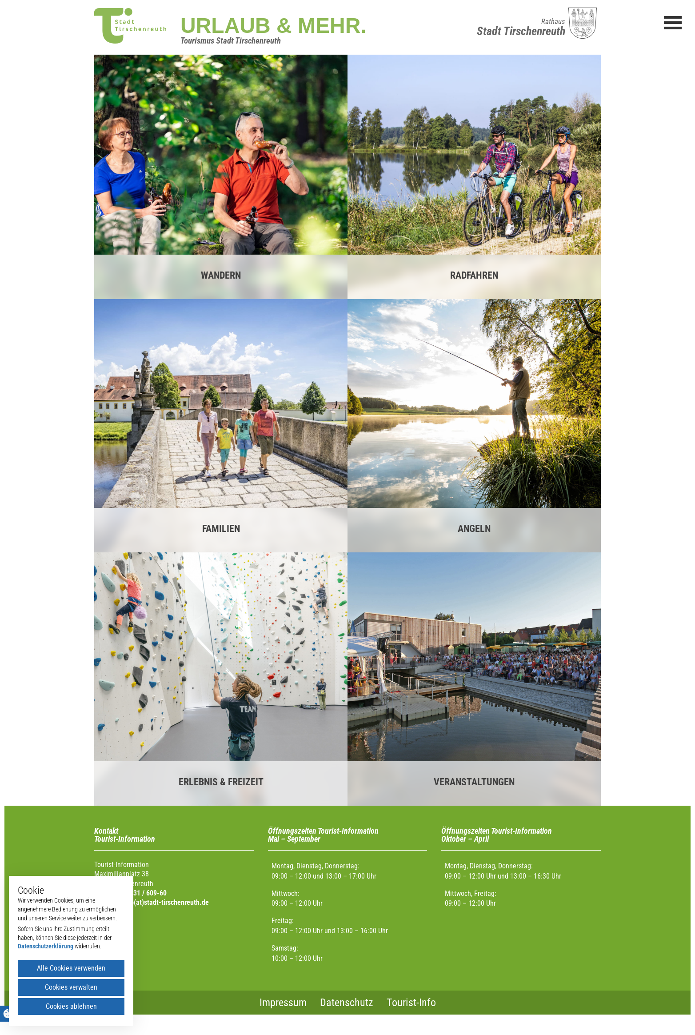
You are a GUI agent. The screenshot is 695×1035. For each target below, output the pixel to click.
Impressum (283, 1002)
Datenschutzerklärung (45, 946)
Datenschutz (346, 1002)
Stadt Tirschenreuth (521, 31)
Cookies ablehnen (71, 1006)
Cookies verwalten (71, 987)
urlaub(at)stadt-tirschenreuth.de (162, 902)
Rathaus (553, 21)
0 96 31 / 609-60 (143, 893)
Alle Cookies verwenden (71, 968)
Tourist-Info (411, 1002)
